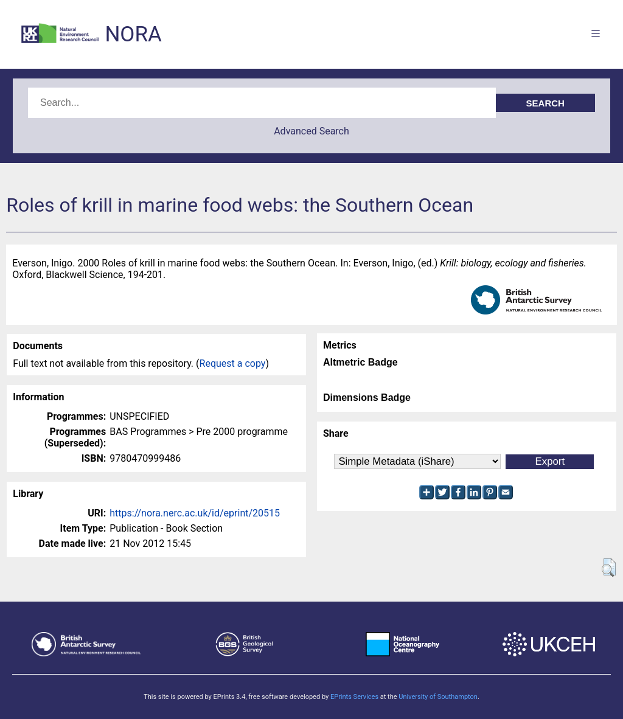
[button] (609, 567)
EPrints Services (354, 697)
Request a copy (233, 363)
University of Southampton (438, 697)
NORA (133, 34)
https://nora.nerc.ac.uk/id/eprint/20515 (195, 513)
